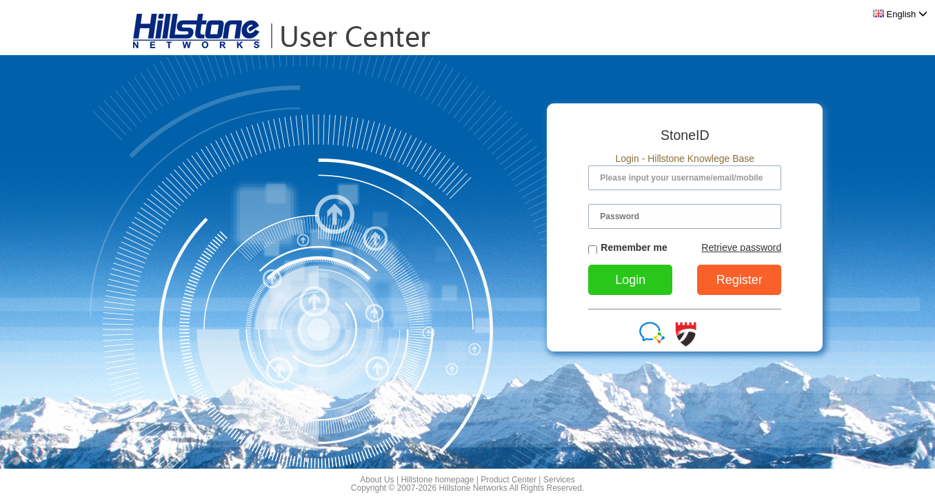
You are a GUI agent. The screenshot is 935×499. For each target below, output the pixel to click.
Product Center (508, 480)
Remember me (627, 248)
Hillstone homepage (437, 480)
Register (739, 280)
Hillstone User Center (278, 31)
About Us (377, 480)
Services (559, 480)
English (900, 14)
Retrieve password (741, 247)
